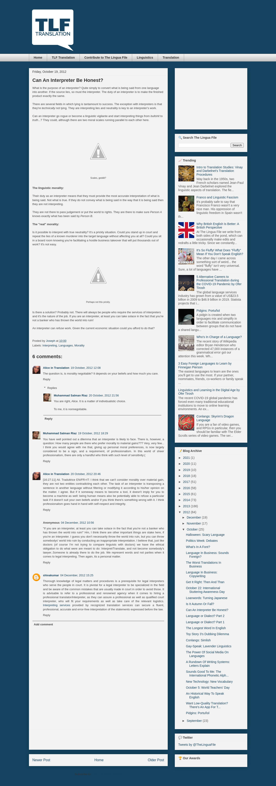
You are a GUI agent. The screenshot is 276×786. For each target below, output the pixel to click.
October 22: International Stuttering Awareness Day (205, 590)
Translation (171, 57)
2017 (187, 482)
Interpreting (49, 345)
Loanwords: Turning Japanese (206, 598)
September (195, 721)
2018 (187, 476)
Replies (52, 388)
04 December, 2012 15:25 (76, 575)
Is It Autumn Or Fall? (200, 604)
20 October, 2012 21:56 (104, 395)
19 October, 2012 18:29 (93, 433)
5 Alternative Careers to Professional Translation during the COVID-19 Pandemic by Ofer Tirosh (219, 282)
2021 (187, 457)
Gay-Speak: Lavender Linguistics (208, 646)
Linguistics (145, 57)
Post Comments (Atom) (107, 774)
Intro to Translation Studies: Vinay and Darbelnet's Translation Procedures (219, 171)
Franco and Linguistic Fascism (217, 197)
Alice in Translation (56, 367)
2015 (187, 494)
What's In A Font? (198, 547)
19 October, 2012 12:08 (86, 367)
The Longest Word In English (206, 628)
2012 (187, 512)
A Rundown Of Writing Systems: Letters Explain (208, 663)
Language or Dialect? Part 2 (205, 616)
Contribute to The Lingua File (105, 57)
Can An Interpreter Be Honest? (207, 610)
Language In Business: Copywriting (201, 574)
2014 (187, 500)
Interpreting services (56, 605)
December (194, 517)
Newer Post (41, 760)
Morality (79, 345)
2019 (187, 470)
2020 (187, 463)
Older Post (156, 760)
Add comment (43, 624)
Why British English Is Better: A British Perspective (217, 225)
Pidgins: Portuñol (208, 310)
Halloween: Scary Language (205, 534)
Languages (66, 345)
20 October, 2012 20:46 (86, 474)
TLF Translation (63, 57)
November (194, 523)
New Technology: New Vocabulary (209, 681)
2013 (187, 506)
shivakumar (51, 575)
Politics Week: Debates (202, 540)
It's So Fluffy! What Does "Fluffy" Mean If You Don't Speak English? (219, 252)
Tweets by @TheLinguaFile (197, 744)
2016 (187, 488)
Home (38, 57)
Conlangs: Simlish (198, 640)
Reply (46, 379)
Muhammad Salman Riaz (71, 395)
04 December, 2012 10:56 (77, 522)
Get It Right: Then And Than (205, 582)
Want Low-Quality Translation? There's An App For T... (207, 705)
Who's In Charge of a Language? (219, 337)
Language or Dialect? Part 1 (205, 622)
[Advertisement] (98, 739)
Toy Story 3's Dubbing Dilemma (207, 634)
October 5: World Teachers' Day (207, 687)
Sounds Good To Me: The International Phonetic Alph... (207, 673)
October (193, 529)
